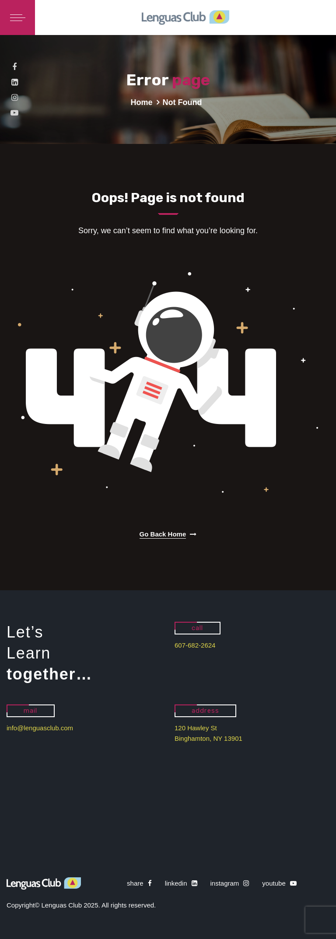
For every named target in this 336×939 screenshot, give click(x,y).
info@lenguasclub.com (40, 728)
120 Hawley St (196, 728)
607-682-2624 (195, 645)
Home (142, 102)
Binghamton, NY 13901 (208, 738)
